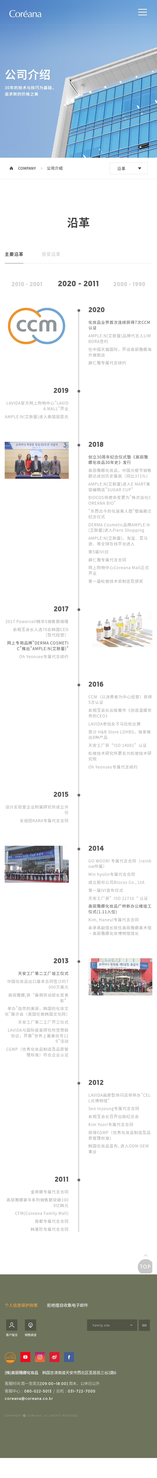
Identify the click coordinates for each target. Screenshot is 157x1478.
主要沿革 (14, 263)
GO (144, 1335)
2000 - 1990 (129, 295)
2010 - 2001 (26, 295)
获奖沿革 (51, 263)
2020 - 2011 (78, 294)
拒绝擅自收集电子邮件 (67, 1315)
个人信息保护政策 (21, 1315)
